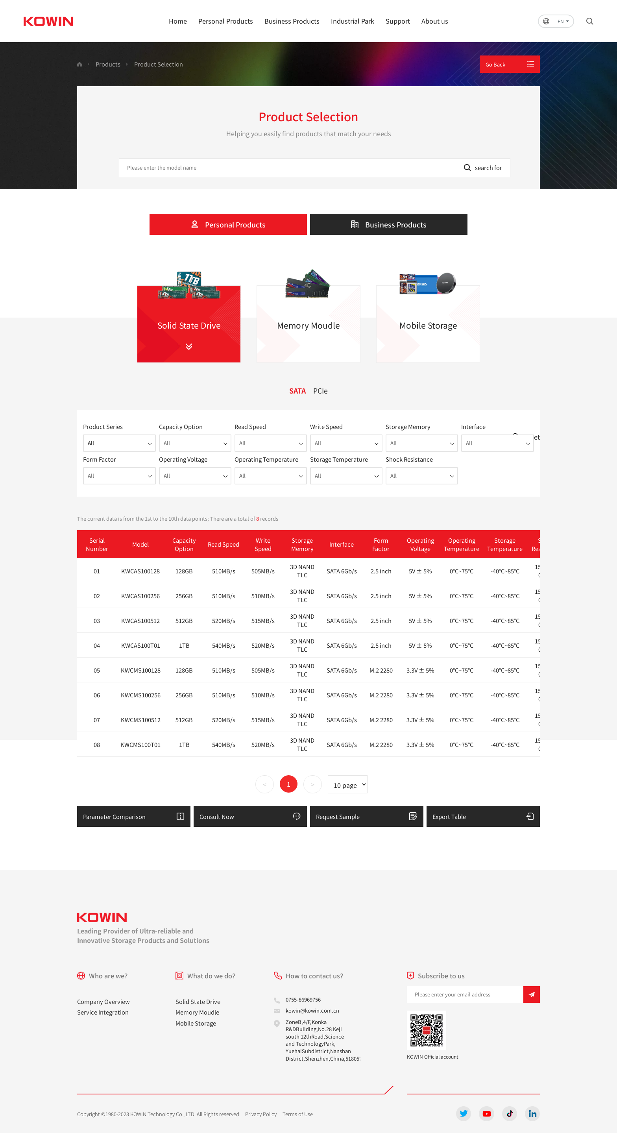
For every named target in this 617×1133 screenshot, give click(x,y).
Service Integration (103, 1012)
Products (108, 64)
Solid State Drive (197, 1001)
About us (434, 21)
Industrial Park (352, 21)
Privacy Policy (261, 1114)
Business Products (292, 21)
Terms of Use (298, 1114)
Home (178, 21)
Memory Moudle (197, 1012)
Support (398, 21)
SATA (297, 390)
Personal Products (225, 21)
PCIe (320, 390)
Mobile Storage (195, 1023)
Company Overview (103, 1001)
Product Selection (158, 64)
